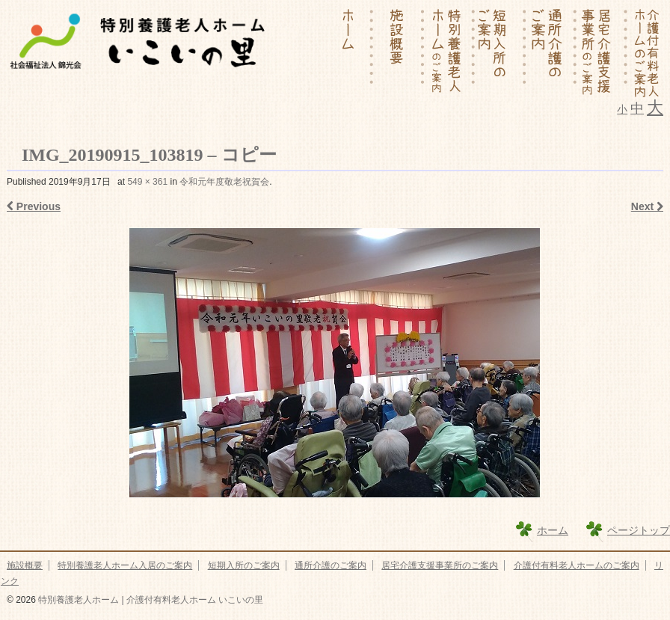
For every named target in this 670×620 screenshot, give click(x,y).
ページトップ (638, 530)
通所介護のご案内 (330, 565)
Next (647, 206)
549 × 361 (147, 182)
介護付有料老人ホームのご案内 (576, 565)
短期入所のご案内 (244, 565)
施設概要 (25, 565)
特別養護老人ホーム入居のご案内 (125, 565)
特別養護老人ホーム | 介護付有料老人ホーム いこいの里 (149, 600)
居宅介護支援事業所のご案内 (439, 565)
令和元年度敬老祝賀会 (224, 182)
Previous (34, 206)
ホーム (552, 530)
